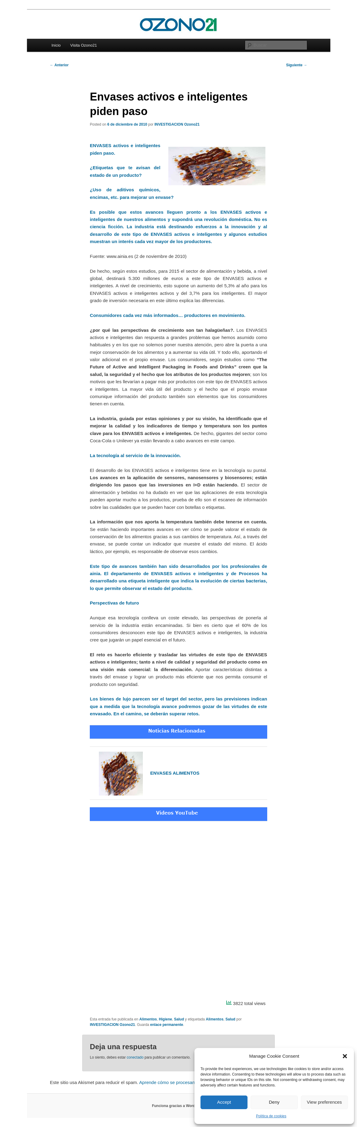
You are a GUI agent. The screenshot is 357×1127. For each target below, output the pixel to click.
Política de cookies (271, 1116)
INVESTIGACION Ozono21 (177, 124)
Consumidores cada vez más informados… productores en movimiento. (167, 315)
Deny (274, 1102)
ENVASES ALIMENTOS (174, 773)
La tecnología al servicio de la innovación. (135, 455)
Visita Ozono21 (83, 45)
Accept (224, 1102)
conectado (135, 1057)
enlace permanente (166, 1025)
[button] (345, 1056)
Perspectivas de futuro (114, 602)
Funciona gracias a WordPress (178, 1106)
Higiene (165, 1019)
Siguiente (296, 65)
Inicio (56, 45)
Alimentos (148, 1019)
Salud (179, 1019)
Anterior (59, 65)
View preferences (324, 1102)
